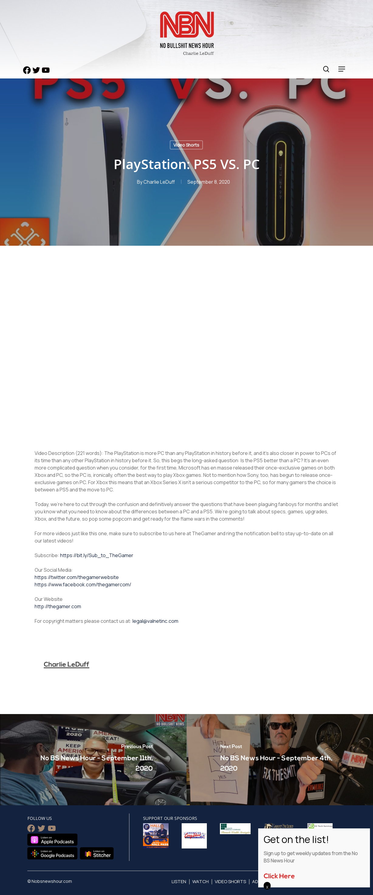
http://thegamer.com (58, 606)
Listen (179, 881)
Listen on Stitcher (97, 853)
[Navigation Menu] (342, 69)
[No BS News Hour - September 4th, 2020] (280, 759)
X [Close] (267, 887)
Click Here (279, 876)
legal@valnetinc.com (155, 621)
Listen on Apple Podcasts (52, 840)
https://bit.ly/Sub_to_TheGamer (96, 555)
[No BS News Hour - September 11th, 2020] (93, 759)
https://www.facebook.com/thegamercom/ (83, 584)
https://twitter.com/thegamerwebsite (77, 577)
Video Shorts (186, 145)
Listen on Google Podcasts (52, 853)
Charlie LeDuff (159, 182)
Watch (200, 881)
